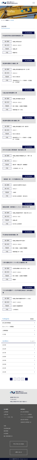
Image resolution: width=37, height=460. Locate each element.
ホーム (2, 20)
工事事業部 (5, 330)
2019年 (4, 360)
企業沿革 (6, 414)
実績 (5, 426)
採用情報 (6, 433)
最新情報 (6, 431)
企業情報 (6, 412)
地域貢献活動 (7, 428)
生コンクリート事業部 (8, 326)
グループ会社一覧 (8, 417)
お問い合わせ (18, 452)
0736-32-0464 (18, 444)
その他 (4, 334)
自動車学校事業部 (25, 422)
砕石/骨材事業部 (6, 323)
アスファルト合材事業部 (27, 417)
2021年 (4, 368)
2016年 (4, 349)
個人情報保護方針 (8, 436)
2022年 (4, 372)
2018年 (4, 356)
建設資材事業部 (24, 419)
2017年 (4, 352)
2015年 (4, 345)
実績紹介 (7, 20)
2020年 (4, 364)
